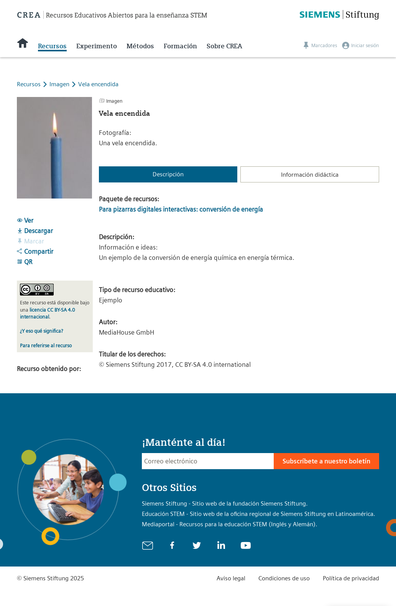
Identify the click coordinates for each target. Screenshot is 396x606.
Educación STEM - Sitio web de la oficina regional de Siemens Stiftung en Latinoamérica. (258, 513)
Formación (180, 46)
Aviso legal (231, 578)
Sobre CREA (224, 46)
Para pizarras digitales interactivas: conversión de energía (181, 209)
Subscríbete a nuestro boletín (326, 461)
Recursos (52, 46)
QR (24, 262)
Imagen (60, 84)
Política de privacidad (351, 578)
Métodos (140, 46)
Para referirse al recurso (46, 345)
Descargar (35, 231)
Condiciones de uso (284, 578)
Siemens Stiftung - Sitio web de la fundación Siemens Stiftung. (225, 503)
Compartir (35, 251)
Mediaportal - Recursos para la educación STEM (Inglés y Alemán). (229, 524)
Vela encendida (98, 84)
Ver (25, 220)
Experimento (96, 46)
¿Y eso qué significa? (41, 331)
